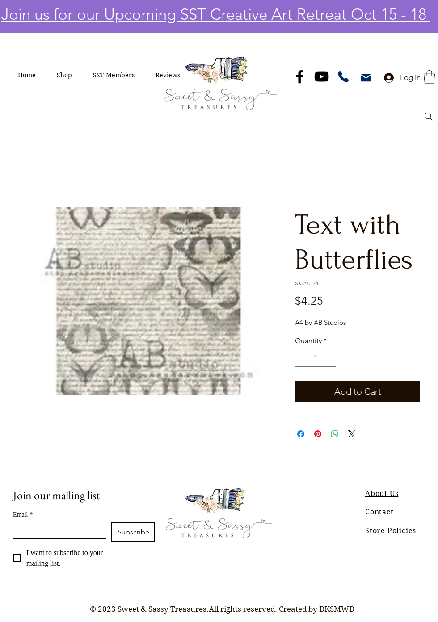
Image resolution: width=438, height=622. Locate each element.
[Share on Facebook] (300, 434)
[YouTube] (321, 76)
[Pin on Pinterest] (317, 434)
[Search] (428, 116)
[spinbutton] (315, 357)
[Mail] (366, 78)
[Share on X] (351, 434)
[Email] (57, 530)
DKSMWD (336, 609)
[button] (64, 75)
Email (23, 514)
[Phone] (343, 77)
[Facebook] (299, 76)
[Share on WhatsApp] (334, 434)
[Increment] (328, 357)
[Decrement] (302, 357)
